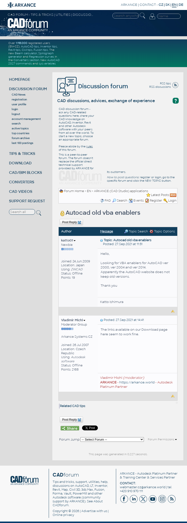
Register (156, 201)
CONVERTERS (21, 182)
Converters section (26, 60)
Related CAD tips (72, 406)
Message (106, 231)
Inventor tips (48, 46)
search (16, 123)
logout (16, 114)
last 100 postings (22, 143)
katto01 (68, 240)
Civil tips (27, 50)
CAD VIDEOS (20, 191)
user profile (19, 104)
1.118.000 (21, 43)
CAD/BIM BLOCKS (25, 172)
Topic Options (162, 231)
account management (26, 119)
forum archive (21, 138)
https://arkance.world (137, 382)
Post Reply (71, 222)
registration (19, 99)
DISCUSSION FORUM (28, 89)
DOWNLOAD (20, 163)
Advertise (88, 511)
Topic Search (136, 231)
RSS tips (165, 83)
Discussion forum (92, 86)
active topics (20, 128)
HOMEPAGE (19, 79)
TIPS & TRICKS (22, 153)
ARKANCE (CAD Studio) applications (121, 191)
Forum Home (74, 191)
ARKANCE (129, 5)
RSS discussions (160, 87)
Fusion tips (41, 50)
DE (181, 5)
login (15, 109)
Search (119, 201)
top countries (20, 133)
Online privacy (63, 515)
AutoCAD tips (30, 46)
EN (89, 191)
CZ (161, 5)
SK (167, 5)
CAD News (19, 94)
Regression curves (41, 56)
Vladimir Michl (73, 320)
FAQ (108, 201)
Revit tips (14, 50)
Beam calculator (26, 53)
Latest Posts (160, 195)
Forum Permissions (162, 439)
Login (172, 201)
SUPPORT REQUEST (27, 201)
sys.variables (47, 63)
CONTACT (148, 5)
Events (136, 201)
